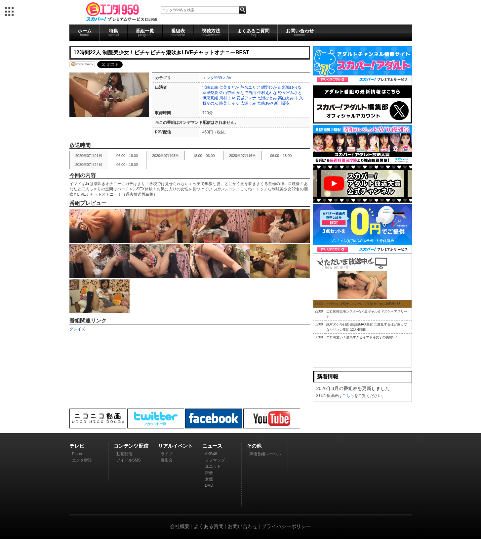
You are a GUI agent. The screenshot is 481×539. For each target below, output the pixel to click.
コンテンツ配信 (131, 446)
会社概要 (180, 526)
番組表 (178, 32)
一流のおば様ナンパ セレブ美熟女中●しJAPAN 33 (363, 304)
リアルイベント (175, 446)
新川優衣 (282, 103)
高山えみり (288, 98)
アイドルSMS (128, 460)
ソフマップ (215, 460)
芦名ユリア (250, 87)
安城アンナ (246, 98)
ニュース (212, 446)
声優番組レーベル (265, 454)
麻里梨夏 (210, 92)
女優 (209, 479)
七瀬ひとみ (267, 98)
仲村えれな (267, 92)
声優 (209, 472)
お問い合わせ (300, 32)
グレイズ (77, 329)
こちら (348, 395)
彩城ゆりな (292, 87)
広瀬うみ (248, 103)
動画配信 (124, 454)
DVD (209, 485)
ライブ (167, 454)
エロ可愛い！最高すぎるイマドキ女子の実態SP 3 (363, 337)
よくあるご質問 (253, 32)
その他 (254, 446)
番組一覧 (145, 32)
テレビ (76, 446)
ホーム (85, 32)
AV (228, 77)
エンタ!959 (212, 77)
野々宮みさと (290, 92)
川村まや (227, 98)
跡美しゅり (229, 103)
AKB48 (211, 454)
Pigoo (77, 454)
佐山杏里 (227, 92)
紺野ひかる (271, 87)
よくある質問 (208, 526)
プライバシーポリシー (286, 526)
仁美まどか (229, 87)
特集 (113, 32)
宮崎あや (265, 103)
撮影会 (167, 460)
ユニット (213, 466)
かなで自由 (246, 92)
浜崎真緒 (210, 87)
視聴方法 (211, 32)
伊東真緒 (210, 98)
